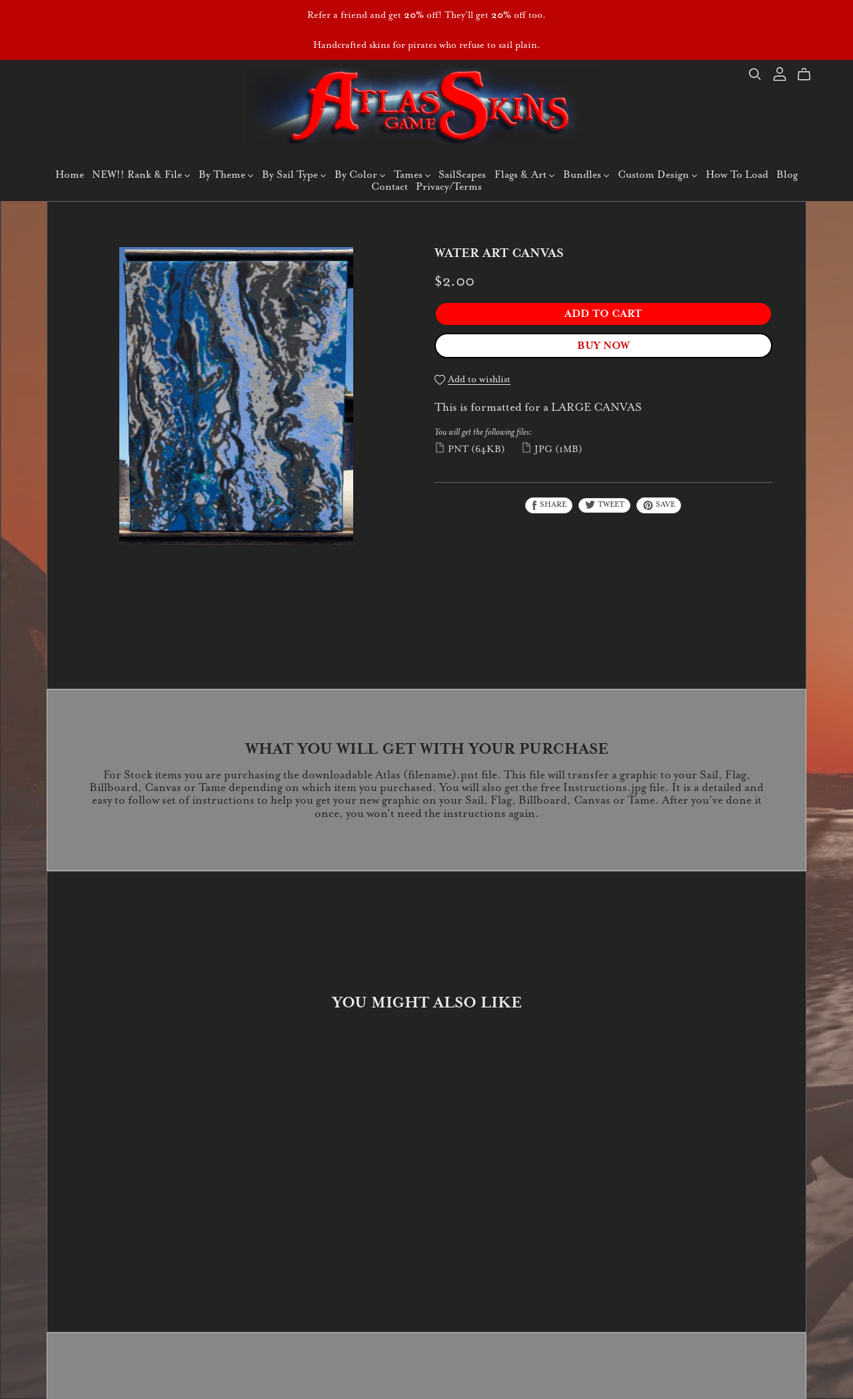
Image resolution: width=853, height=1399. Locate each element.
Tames (412, 174)
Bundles (586, 174)
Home (69, 174)
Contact (389, 185)
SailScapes (462, 174)
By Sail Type (294, 174)
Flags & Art (524, 174)
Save (658, 504)
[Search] (755, 74)
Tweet (604, 504)
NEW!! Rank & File (141, 174)
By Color (360, 174)
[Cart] (809, 74)
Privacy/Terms (449, 185)
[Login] (780, 73)
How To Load (737, 174)
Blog (787, 174)
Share (548, 504)
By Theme (226, 174)
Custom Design (657, 174)
